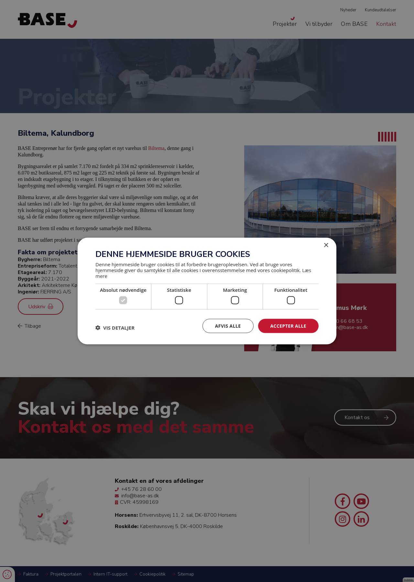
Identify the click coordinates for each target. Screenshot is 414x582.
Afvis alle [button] (228, 326)
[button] (115, 327)
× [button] (325, 245)
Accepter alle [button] (288, 326)
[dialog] (207, 291)
